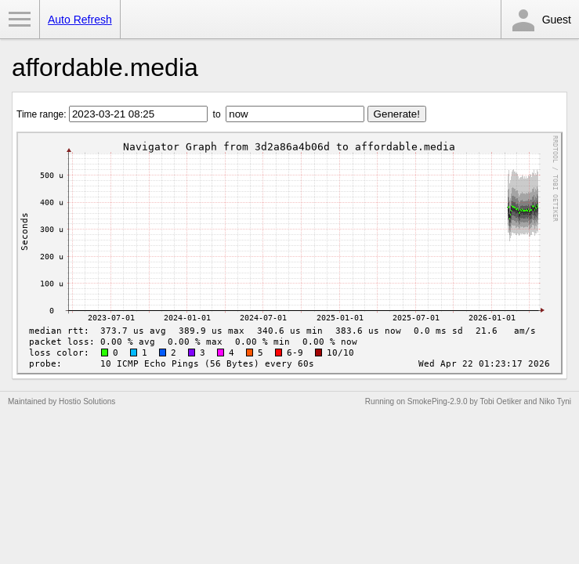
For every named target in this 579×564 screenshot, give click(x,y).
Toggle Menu (19, 19)
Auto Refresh (80, 19)
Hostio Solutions (87, 401)
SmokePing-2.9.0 (437, 401)
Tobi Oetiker (500, 401)
